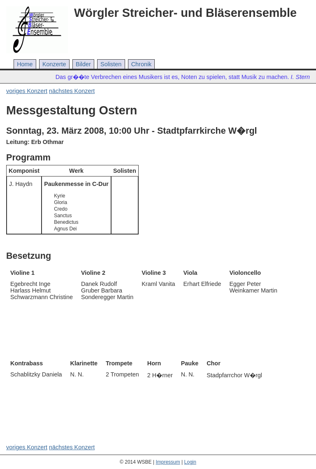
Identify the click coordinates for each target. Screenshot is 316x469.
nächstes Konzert (72, 91)
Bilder (83, 64)
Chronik (141, 64)
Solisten (110, 64)
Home (25, 64)
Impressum (168, 462)
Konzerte (54, 64)
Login (190, 462)
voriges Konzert (26, 91)
